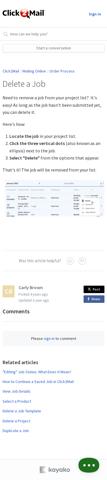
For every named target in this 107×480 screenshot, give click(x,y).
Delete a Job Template (22, 411)
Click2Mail (11, 71)
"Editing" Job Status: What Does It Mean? (37, 371)
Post (94, 289)
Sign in (95, 14)
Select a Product (17, 401)
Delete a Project (16, 420)
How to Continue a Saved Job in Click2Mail (38, 381)
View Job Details (17, 391)
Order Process (62, 71)
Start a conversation (53, 48)
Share (95, 299)
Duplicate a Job (16, 430)
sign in (49, 338)
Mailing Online (34, 71)
